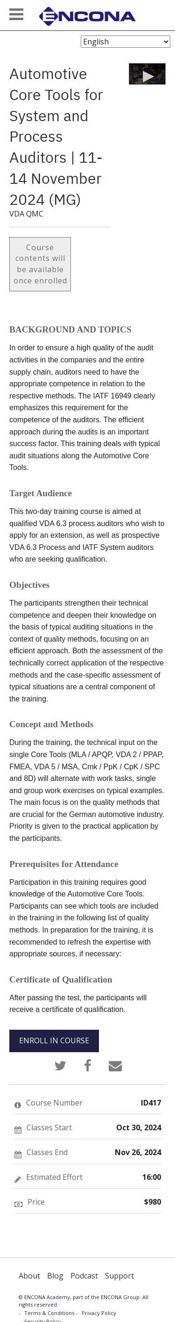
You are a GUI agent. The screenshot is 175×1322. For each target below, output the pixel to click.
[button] (16, 14)
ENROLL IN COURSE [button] (54, 1040)
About (29, 1276)
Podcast (84, 1276)
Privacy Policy (99, 1312)
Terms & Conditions (49, 1312)
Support (119, 1276)
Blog (55, 1276)
